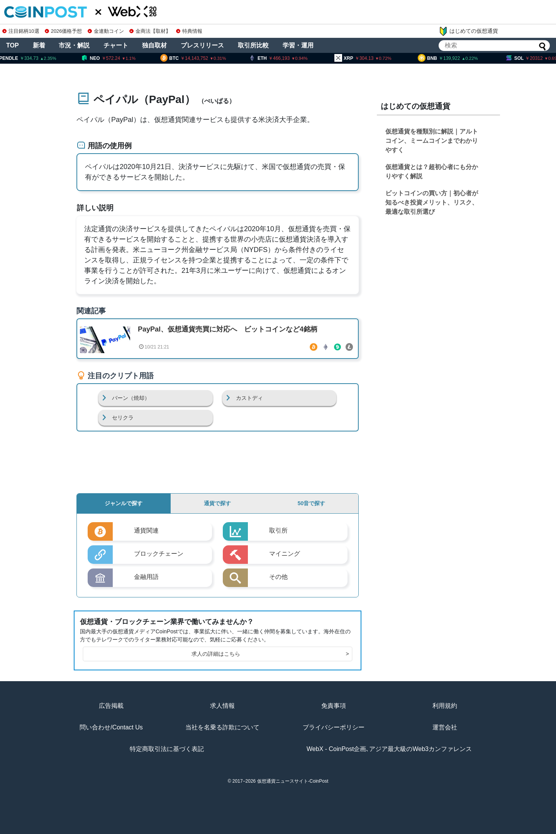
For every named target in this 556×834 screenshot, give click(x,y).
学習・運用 (298, 45)
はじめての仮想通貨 (468, 31)
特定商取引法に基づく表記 (167, 749)
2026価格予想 (63, 31)
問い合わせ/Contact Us (111, 727)
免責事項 (333, 705)
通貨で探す (217, 503)
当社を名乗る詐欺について (222, 727)
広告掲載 (111, 705)
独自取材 (154, 45)
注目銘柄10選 (20, 31)
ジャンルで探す (123, 503)
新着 (39, 45)
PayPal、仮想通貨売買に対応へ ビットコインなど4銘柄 (227, 329)
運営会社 (444, 727)
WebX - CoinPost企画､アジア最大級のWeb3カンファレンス (389, 749)
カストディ (249, 398)
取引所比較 (253, 45)
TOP (12, 45)
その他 (278, 576)
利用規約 (444, 705)
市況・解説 (74, 45)
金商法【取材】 (150, 31)
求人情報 (222, 705)
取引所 (278, 530)
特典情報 (189, 31)
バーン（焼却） (131, 398)
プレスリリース (202, 45)
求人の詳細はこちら (270, 654)
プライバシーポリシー (333, 727)
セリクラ (123, 417)
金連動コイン (106, 31)
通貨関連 (146, 530)
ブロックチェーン (158, 553)
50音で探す (311, 503)
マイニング (284, 553)
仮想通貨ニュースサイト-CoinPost (293, 781)
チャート (115, 45)
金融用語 (146, 576)
